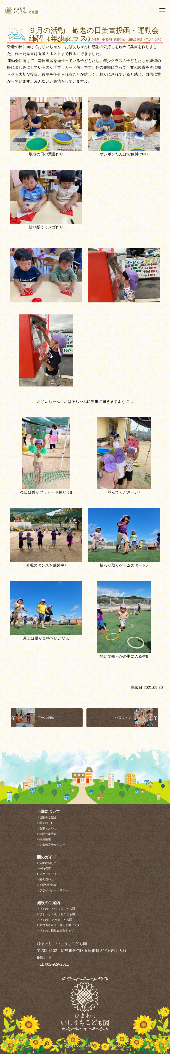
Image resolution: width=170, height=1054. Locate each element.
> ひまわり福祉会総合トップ (55, 930)
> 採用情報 (44, 839)
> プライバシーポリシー (52, 890)
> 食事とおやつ (47, 828)
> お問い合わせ (47, 885)
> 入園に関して (47, 863)
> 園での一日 (45, 823)
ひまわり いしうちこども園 (30, 10)
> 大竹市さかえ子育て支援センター (60, 925)
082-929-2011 (57, 964)
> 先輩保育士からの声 (51, 844)
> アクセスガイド (48, 874)
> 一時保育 (44, 868)
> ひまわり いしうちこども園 (56, 914)
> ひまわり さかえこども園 (54, 919)
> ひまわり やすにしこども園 (56, 908)
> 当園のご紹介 (47, 817)
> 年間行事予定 (47, 834)
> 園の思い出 (45, 879)
